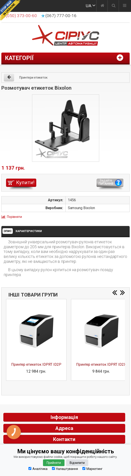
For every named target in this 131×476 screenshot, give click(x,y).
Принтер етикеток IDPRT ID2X (101, 364)
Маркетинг (92, 468)
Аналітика (37, 468)
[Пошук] (113, 6)
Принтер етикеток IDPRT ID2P (36, 364)
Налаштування (65, 468)
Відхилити (77, 463)
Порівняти (14, 217)
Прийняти (54, 463)
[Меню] (125, 6)
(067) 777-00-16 (61, 15)
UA (88, 5)
